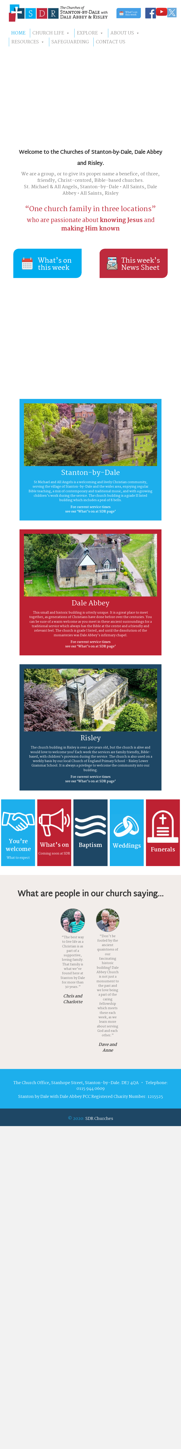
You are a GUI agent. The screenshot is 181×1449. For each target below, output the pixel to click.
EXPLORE (90, 33)
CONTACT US (110, 42)
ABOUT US (125, 33)
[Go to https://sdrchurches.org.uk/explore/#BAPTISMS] (90, 832)
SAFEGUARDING (70, 42)
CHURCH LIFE (51, 33)
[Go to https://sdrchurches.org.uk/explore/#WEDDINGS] (127, 832)
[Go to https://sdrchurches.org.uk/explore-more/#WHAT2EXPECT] (18, 832)
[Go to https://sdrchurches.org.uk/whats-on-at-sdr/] (54, 832)
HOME (18, 33)
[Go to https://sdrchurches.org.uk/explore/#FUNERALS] (163, 832)
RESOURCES (28, 42)
